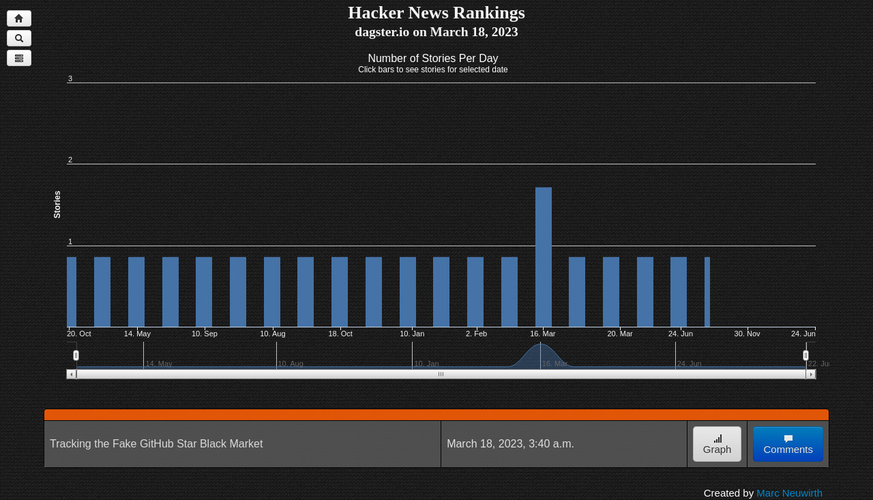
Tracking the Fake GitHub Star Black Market (156, 444)
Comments (788, 444)
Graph (717, 444)
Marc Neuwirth (789, 493)
